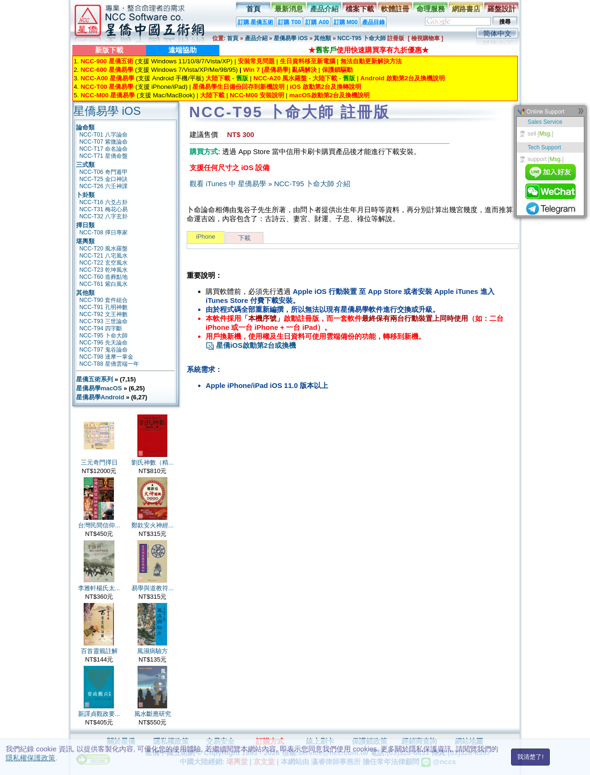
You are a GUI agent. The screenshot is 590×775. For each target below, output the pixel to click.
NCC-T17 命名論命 (103, 149)
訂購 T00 (289, 22)
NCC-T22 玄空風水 (103, 262)
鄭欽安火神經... (152, 525)
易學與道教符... (152, 588)
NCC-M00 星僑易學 (107, 95)
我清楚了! (530, 756)
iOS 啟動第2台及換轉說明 (325, 86)
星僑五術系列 (94, 379)
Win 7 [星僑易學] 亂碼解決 (280, 69)
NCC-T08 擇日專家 (103, 232)
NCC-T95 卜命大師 (362, 38)
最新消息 (289, 9)
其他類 (322, 38)
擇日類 (85, 225)
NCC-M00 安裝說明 (257, 95)
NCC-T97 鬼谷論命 (103, 349)
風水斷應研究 (152, 713)
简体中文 (497, 33)
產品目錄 (373, 22)
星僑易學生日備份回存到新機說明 (238, 86)
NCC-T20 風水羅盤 (103, 248)
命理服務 (430, 9)
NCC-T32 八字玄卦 (103, 216)
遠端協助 (182, 50)
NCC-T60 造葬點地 (103, 277)
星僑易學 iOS (291, 38)
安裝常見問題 (256, 61)
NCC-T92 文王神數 (103, 314)
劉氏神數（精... (152, 462)
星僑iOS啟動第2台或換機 (251, 345)
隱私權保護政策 (30, 758)
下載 (244, 237)
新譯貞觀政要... (99, 713)
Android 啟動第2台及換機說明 (402, 78)
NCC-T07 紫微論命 (103, 141)
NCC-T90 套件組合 (103, 300)
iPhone (205, 236)
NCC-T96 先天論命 (103, 342)
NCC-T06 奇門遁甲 (103, 172)
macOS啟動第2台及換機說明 (329, 95)
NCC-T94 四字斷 (100, 328)
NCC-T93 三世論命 (103, 321)
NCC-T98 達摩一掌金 (106, 356)
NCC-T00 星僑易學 (106, 86)
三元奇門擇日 (99, 462)
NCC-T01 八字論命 (103, 134)
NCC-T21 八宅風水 (103, 255)
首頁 (253, 9)
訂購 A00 (317, 22)
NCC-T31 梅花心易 (103, 209)
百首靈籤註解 (99, 650)
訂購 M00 (346, 22)
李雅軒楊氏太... (99, 588)
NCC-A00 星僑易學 (107, 78)
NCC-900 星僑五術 (106, 61)
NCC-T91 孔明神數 (103, 307)
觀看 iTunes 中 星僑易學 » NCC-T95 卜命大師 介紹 (270, 184)
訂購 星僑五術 (255, 22)
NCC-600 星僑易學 (106, 69)
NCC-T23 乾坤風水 (103, 270)
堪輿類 (85, 241)
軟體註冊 (395, 9)
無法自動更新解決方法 (371, 61)
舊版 (242, 78)
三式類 (85, 164)
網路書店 (466, 9)
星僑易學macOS (99, 388)
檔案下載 (360, 9)
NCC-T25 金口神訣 (103, 179)
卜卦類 (85, 194)
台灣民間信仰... (99, 525)
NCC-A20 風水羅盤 (280, 78)
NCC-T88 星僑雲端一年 (109, 364)
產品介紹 (324, 9)
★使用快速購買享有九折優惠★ (368, 50)
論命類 (85, 127)
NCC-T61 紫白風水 (103, 284)
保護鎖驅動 (337, 69)
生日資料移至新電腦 (307, 61)
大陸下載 (218, 78)
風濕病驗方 (152, 650)
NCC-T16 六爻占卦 (103, 202)
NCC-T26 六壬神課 (103, 186)
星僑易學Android (100, 397)
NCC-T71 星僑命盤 (103, 156)
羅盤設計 (501, 9)
